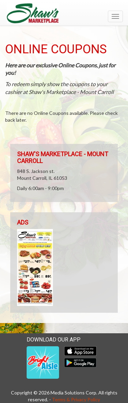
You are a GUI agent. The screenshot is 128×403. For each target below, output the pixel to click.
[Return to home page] (64, 13)
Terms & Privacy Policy (76, 399)
